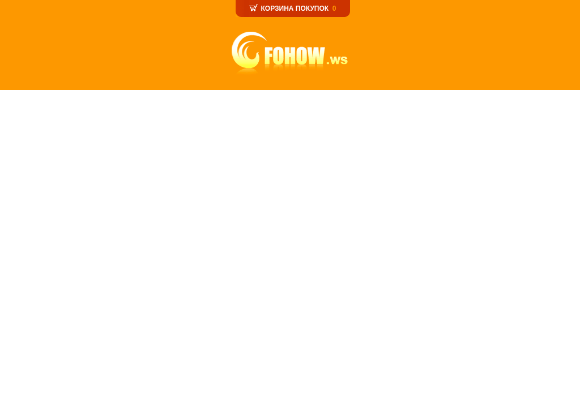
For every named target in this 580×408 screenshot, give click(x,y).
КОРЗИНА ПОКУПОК (295, 8)
